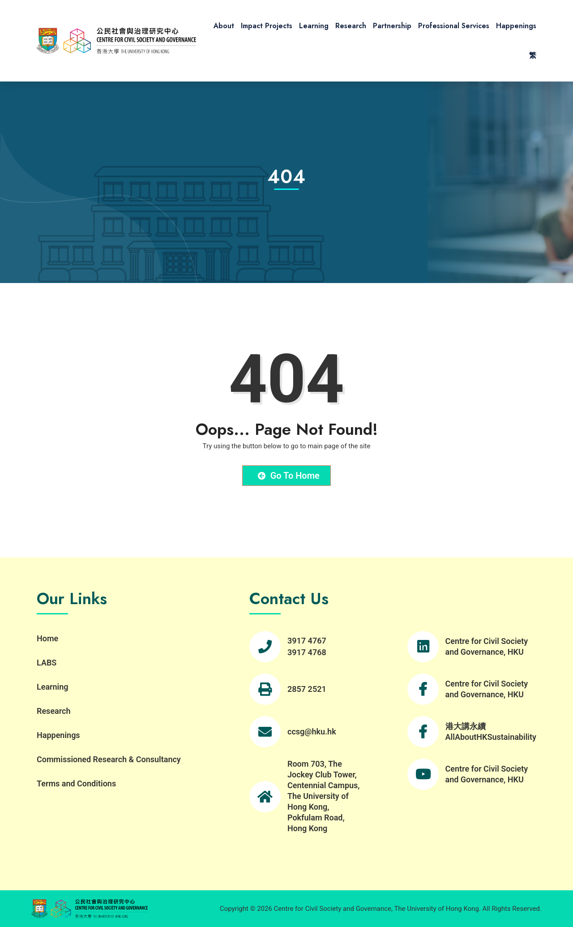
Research (350, 26)
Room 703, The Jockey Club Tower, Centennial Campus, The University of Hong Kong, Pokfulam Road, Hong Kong (323, 796)
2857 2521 (306, 689)
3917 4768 (306, 652)
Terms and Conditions (76, 783)
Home (47, 638)
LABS (46, 662)
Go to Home (289, 475)
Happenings (516, 26)
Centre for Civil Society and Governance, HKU (486, 646)
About (224, 26)
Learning (314, 26)
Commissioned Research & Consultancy (109, 759)
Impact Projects (266, 26)
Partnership (392, 26)
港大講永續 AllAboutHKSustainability (490, 731)
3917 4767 (306, 640)
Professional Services (453, 26)
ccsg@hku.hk (311, 731)
